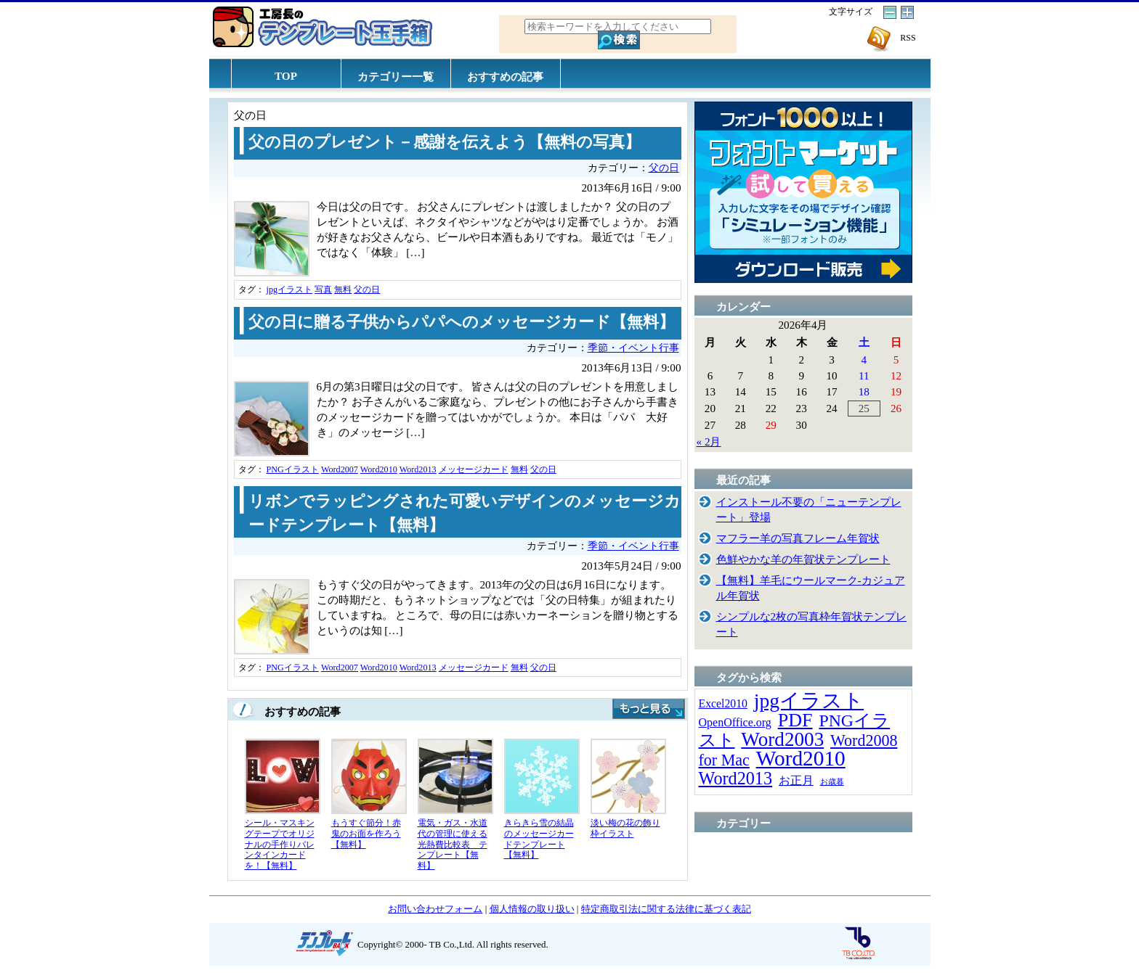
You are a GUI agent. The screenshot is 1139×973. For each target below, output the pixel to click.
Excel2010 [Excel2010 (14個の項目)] (723, 703)
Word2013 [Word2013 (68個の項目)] (736, 778)
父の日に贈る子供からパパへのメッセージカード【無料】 (461, 322)
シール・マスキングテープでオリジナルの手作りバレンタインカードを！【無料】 (280, 844)
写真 (323, 289)
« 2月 (709, 441)
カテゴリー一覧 (395, 76)
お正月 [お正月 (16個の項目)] (796, 780)
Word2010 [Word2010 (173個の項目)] (801, 758)
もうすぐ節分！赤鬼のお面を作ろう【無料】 (366, 833)
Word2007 (339, 469)
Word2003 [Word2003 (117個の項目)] (782, 739)
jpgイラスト (290, 289)
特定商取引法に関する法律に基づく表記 (666, 908)
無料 (343, 289)
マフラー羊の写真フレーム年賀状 (798, 538)
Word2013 (418, 469)
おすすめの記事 (505, 76)
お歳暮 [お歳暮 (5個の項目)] (832, 782)
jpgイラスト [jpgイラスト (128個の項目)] (809, 700)
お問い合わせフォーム (435, 908)
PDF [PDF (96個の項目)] (795, 720)
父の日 (664, 168)
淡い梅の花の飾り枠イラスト (625, 828)
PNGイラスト (293, 469)
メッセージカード (473, 469)
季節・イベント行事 (633, 347)
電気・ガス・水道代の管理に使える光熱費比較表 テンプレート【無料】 (452, 844)
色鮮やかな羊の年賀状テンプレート (803, 559)
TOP (286, 76)
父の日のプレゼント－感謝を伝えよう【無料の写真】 (444, 142)
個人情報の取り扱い (532, 908)
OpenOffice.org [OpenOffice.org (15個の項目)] (735, 722)
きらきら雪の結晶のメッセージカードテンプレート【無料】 (539, 839)
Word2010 (378, 469)
